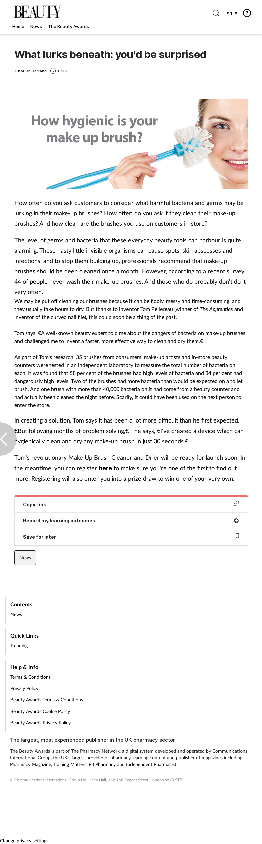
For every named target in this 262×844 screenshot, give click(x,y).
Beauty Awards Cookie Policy (40, 711)
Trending (19, 645)
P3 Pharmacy (102, 764)
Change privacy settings (24, 840)
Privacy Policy (24, 688)
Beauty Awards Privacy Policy (40, 722)
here (105, 468)
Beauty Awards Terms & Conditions (46, 699)
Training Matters (69, 764)
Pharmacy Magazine (30, 764)
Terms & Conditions (30, 677)
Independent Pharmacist (151, 764)
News (25, 557)
